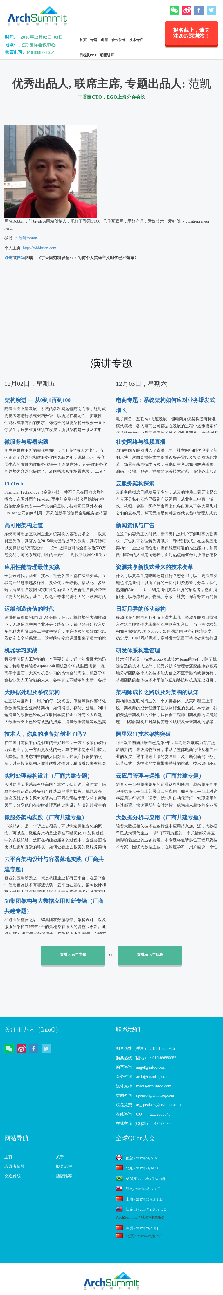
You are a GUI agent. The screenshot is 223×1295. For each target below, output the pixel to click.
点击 (8, 258)
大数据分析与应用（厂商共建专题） (160, 817)
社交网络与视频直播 (141, 442)
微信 (174, 10)
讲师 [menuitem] (104, 40)
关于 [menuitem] (60, 1157)
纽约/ (138, 1189)
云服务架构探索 (135, 484)
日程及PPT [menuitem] (88, 55)
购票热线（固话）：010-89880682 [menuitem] (146, 1058)
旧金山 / (141, 1209)
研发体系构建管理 (138, 651)
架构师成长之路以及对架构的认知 (157, 692)
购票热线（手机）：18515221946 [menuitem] (145, 1048)
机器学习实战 (20, 651)
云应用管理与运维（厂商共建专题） (160, 776)
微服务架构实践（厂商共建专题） (45, 817)
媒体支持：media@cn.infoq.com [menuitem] (143, 1086)
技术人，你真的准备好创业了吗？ (45, 734)
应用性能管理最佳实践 (32, 567)
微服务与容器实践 (26, 442)
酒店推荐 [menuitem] (64, 1176)
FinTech (14, 484)
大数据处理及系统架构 (32, 692)
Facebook (199, 10)
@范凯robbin (26, 238)
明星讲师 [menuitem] (107, 55)
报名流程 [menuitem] (64, 1166)
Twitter (211, 10)
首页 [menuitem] (83, 40)
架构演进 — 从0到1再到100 (37, 400)
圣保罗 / (140, 1178)
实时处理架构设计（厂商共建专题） (48, 776)
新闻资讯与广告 (135, 525)
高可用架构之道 (23, 525)
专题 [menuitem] (93, 40)
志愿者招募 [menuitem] (14, 1166)
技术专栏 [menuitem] (136, 40)
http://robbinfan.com (39, 248)
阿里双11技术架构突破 (143, 734)
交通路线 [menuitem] (12, 1176)
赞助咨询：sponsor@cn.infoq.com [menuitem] (145, 1095)
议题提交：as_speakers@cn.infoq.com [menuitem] (148, 1105)
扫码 (21, 258)
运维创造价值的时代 (29, 609)
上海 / (139, 1199)
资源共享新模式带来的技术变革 (154, 567)
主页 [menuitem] (8, 1157)
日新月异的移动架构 (141, 609)
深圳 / (137, 1228)
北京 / (138, 1168)
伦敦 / (138, 1158)
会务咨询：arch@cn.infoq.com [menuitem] (142, 1076)
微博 (186, 10)
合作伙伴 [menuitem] (118, 40)
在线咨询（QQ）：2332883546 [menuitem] (143, 1114)
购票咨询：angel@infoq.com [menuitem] (140, 1067)
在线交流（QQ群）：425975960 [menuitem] (144, 1123)
